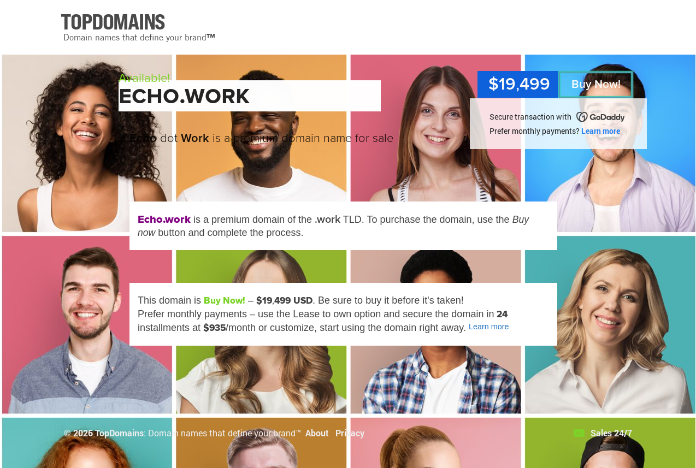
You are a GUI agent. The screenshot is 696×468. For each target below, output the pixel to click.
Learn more (600, 131)
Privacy (349, 433)
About (317, 433)
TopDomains (119, 433)
